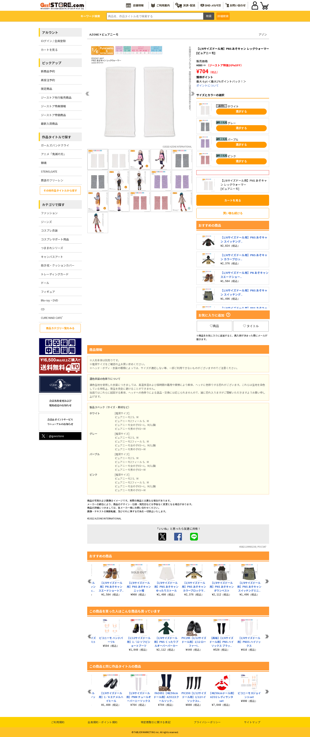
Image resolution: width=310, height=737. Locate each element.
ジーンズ (46, 222)
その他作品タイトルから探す (60, 190)
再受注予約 (48, 80)
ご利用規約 (58, 722)
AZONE (94, 34)
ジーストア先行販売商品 (56, 97)
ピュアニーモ (110, 34)
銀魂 (43, 163)
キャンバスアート (52, 257)
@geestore (52, 436)
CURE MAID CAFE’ (52, 318)
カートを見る (49, 50)
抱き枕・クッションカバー (57, 265)
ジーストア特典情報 (53, 106)
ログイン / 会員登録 (53, 41)
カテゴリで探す (53, 204)
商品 (214, 326)
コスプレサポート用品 (55, 239)
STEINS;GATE (49, 171)
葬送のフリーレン (52, 180)
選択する (241, 111)
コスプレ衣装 (49, 230)
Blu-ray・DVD (49, 300)
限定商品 (46, 89)
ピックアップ (51, 63)
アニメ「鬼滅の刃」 (53, 154)
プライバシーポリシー (207, 722)
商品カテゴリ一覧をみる (60, 328)
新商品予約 (48, 71)
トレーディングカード (55, 274)
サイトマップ (252, 722)
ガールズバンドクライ (55, 145)
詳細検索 (223, 16)
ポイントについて (207, 85)
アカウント (50, 32)
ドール (45, 283)
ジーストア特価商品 (53, 115)
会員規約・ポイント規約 (103, 722)
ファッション (49, 213)
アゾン (263, 34)
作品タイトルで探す (56, 137)
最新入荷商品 (49, 124)
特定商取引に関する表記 (156, 722)
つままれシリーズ (52, 248)
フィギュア (48, 292)
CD (43, 309)
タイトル (251, 326)
